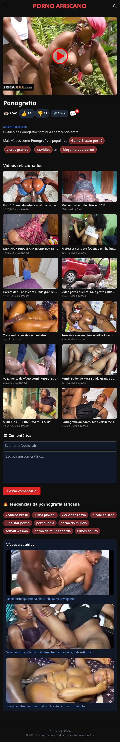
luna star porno (18, 523)
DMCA (67, 731)
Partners (55, 731)
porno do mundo (74, 523)
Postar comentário (21, 491)
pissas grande (17, 149)
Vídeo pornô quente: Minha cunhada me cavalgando (40, 599)
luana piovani (44, 515)
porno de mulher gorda (52, 531)
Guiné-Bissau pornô (86, 140)
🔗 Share (59, 113)
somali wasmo (17, 531)
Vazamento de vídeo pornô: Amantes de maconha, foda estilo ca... (49, 652)
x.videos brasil (17, 515)
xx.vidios (43, 149)
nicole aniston (103, 515)
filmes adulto (87, 531)
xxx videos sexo (74, 515)
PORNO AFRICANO (59, 6)
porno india (45, 523)
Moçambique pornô (78, 149)
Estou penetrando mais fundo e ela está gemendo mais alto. (46, 706)
